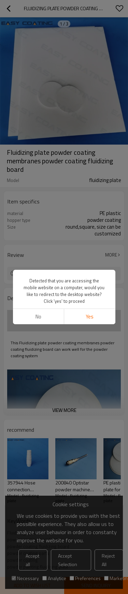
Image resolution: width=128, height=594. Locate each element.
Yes (90, 316)
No (38, 316)
